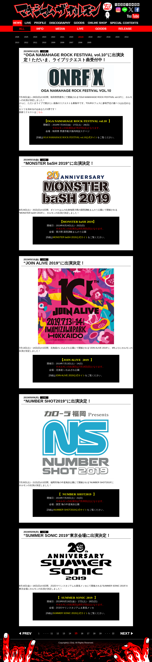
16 (82, 634)
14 (70, 634)
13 (64, 634)
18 (94, 634)
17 (88, 634)
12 (58, 634)
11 (52, 634)
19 (100, 634)
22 (113, 634)
